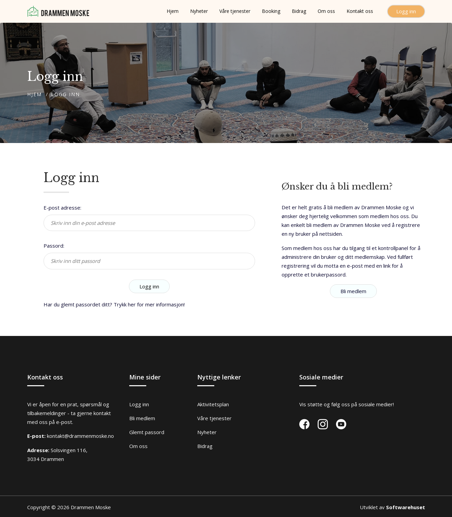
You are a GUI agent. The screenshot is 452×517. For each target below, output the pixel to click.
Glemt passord (146, 432)
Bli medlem (353, 291)
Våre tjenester (214, 418)
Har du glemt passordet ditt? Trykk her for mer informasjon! (114, 304)
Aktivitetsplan (213, 404)
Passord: (54, 245)
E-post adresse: (62, 207)
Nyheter (207, 432)
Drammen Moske (91, 507)
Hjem (34, 94)
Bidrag (205, 446)
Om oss (138, 446)
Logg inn (406, 11)
